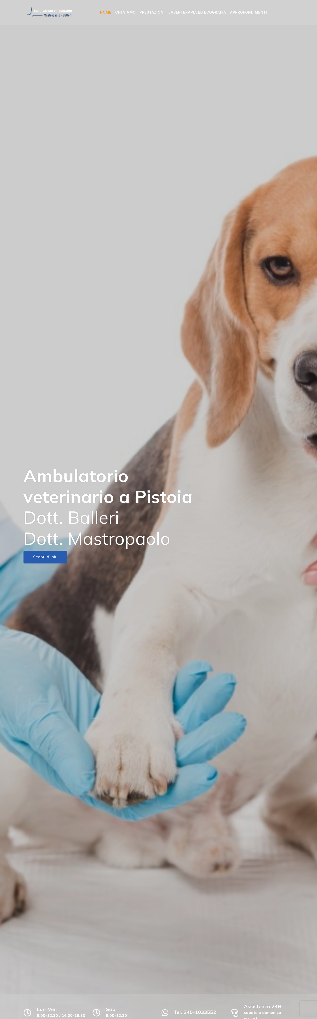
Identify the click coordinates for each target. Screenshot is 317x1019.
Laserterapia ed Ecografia (197, 12)
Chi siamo (125, 12)
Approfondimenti (248, 12)
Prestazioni (152, 12)
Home (105, 12)
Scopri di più (45, 557)
